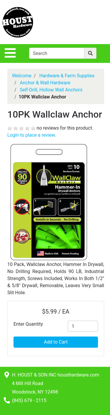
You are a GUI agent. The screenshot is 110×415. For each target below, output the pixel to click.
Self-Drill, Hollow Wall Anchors (51, 90)
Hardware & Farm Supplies (66, 75)
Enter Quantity (28, 324)
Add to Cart (56, 342)
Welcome (21, 75)
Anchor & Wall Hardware (45, 83)
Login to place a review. (31, 135)
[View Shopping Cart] (86, 22)
